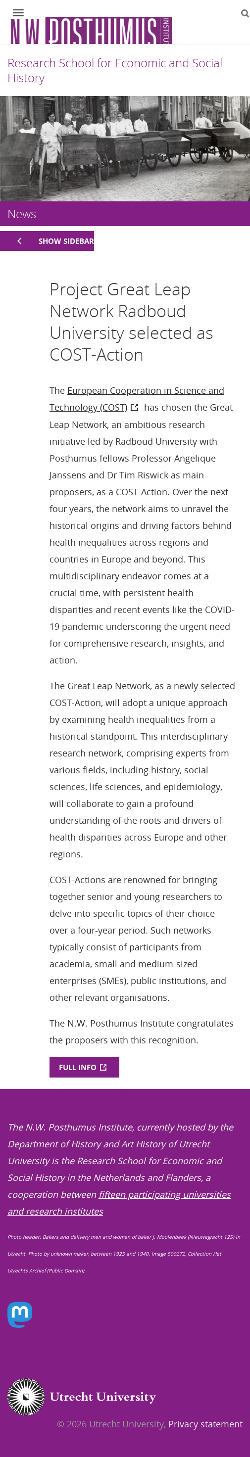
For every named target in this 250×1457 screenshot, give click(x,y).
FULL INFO (78, 1067)
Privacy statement (205, 1424)
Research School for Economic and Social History (114, 70)
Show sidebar (66, 241)
